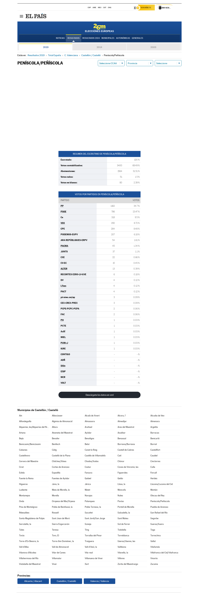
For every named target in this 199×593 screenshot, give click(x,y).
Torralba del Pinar (93, 536)
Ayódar (88, 433)
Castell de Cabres (126, 450)
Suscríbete (147, 8)
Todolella (122, 530)
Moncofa (122, 490)
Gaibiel (88, 479)
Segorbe (154, 519)
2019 (45, 47)
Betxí (87, 444)
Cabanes (23, 450)
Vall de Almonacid (60, 547)
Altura (55, 427)
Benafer (55, 439)
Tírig (87, 530)
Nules (120, 496)
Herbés (153, 479)
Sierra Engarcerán (60, 524)
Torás (21, 536)
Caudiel (153, 456)
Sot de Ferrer (124, 524)
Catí (119, 456)
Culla (152, 467)
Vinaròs (154, 559)
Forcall (153, 473)
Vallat (153, 541)
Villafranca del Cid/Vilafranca (164, 553)
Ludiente (23, 490)
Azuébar (121, 433)
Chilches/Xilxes (59, 462)
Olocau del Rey (157, 496)
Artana (22, 433)
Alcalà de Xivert (92, 416)
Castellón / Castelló (66, 581)
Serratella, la (25, 524)
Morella (55, 496)
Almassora (90, 422)
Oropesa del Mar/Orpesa (63, 501)
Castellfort (155, 450)
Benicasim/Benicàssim (30, 444)
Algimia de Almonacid (62, 422)
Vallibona (122, 547)
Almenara (155, 422)
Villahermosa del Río (28, 559)
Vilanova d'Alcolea (27, 553)
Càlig (54, 450)
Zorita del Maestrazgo (128, 564)
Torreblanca (123, 536)
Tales (21, 530)
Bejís (21, 439)
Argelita (154, 427)
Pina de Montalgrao (28, 507)
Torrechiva (155, 536)
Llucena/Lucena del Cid (161, 484)
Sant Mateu (123, 519)
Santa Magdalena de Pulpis (32, 519)
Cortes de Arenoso (60, 467)
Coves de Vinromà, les (128, 467)
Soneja (88, 524)
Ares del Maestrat (126, 427)
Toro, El (55, 536)
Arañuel (88, 427)
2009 (153, 47)
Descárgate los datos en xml (100, 395)
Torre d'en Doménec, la (63, 541)
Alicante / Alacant (33, 581)
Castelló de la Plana (61, 456)
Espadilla (56, 473)
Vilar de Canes (58, 553)
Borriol (153, 444)
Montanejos (24, 496)
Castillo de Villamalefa (95, 456)
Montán (153, 490)
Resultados (74, 39)
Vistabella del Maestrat (30, 564)
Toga (152, 530)
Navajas (88, 496)
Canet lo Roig (91, 450)
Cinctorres (155, 462)
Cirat (21, 467)
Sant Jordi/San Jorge (95, 519)
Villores (121, 559)
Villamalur (56, 559)
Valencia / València (99, 581)
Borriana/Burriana (126, 444)
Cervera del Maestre (28, 462)
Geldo (120, 479)
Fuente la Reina (26, 479)
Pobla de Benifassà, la (62, 507)
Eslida (22, 473)
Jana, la (55, 484)
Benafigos (89, 439)
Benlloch (56, 444)
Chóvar (121, 462)
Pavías (121, 501)
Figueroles (122, 473)
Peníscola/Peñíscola (160, 501)
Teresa (55, 530)
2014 (99, 47)
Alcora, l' (122, 416)
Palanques (90, 501)
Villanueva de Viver (94, 559)
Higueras (23, 484)
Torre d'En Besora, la (29, 541)
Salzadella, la (124, 513)
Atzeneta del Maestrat (62, 433)
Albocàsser (57, 416)
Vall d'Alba (24, 547)
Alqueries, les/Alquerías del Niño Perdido (34, 427)
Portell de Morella (126, 507)
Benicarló (154, 439)
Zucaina (154, 564)
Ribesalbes (24, 513)
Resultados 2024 (91, 39)
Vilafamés (155, 547)
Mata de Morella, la (61, 490)
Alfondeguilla (25, 422)
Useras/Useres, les (126, 541)
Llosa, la (121, 484)
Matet (87, 490)
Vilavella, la (123, 553)
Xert (87, 564)
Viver (54, 564)
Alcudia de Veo (157, 416)
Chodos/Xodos (91, 462)
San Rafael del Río (159, 513)
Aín (20, 416)
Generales (137, 39)
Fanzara (88, 473)
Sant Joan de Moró (61, 519)
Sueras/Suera (157, 524)
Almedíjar (122, 422)
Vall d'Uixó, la (91, 547)
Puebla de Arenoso (159, 507)
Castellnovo (24, 456)
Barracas (154, 433)
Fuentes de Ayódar (60, 479)
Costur (88, 467)
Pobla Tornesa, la (93, 507)
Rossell (55, 513)
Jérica (88, 484)
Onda (21, 501)
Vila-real (89, 553)
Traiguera (89, 541)
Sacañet (89, 513)
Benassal (122, 439)
